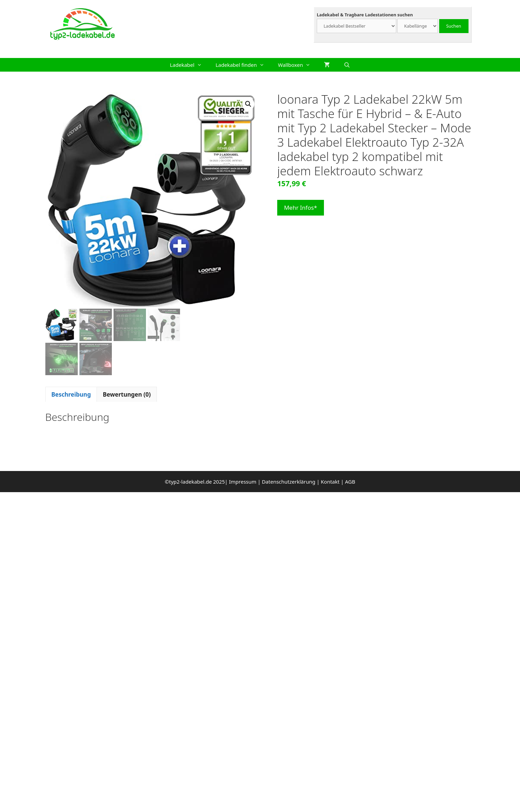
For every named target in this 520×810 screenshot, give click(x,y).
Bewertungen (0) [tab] (127, 394)
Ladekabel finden (243, 65)
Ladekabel (189, 65)
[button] (248, 104)
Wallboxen (297, 65)
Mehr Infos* (300, 207)
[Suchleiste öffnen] (347, 65)
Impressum (242, 481)
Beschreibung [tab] (71, 394)
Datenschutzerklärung (288, 481)
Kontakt (330, 481)
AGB (350, 481)
